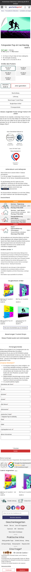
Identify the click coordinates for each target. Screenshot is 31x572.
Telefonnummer (4, 409)
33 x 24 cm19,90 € (8, 68)
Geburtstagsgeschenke (25, 460)
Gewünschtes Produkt (6, 414)
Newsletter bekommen (15, 517)
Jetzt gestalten (20, 86)
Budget (2, 424)
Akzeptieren (22, 570)
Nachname (3, 394)
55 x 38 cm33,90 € (8, 73)
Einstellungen (9, 570)
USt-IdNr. (3, 389)
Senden (16, 451)
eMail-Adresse (4, 404)
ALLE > (16, 470)
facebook (13, 508)
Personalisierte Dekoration (6, 460)
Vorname (3, 399)
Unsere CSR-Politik (13, 148)
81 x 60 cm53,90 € (8, 78)
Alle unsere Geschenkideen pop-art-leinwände (15, 328)
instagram (18, 508)
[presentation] (15, 443)
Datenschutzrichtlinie (6, 566)
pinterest (23, 508)
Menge (2, 419)
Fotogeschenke (15, 460)
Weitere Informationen (6, 434)
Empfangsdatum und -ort (7, 429)
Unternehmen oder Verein (7, 384)
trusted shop (8, 508)
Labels (19, 148)
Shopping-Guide (26, 544)
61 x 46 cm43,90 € (23, 73)
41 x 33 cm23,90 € (23, 68)
